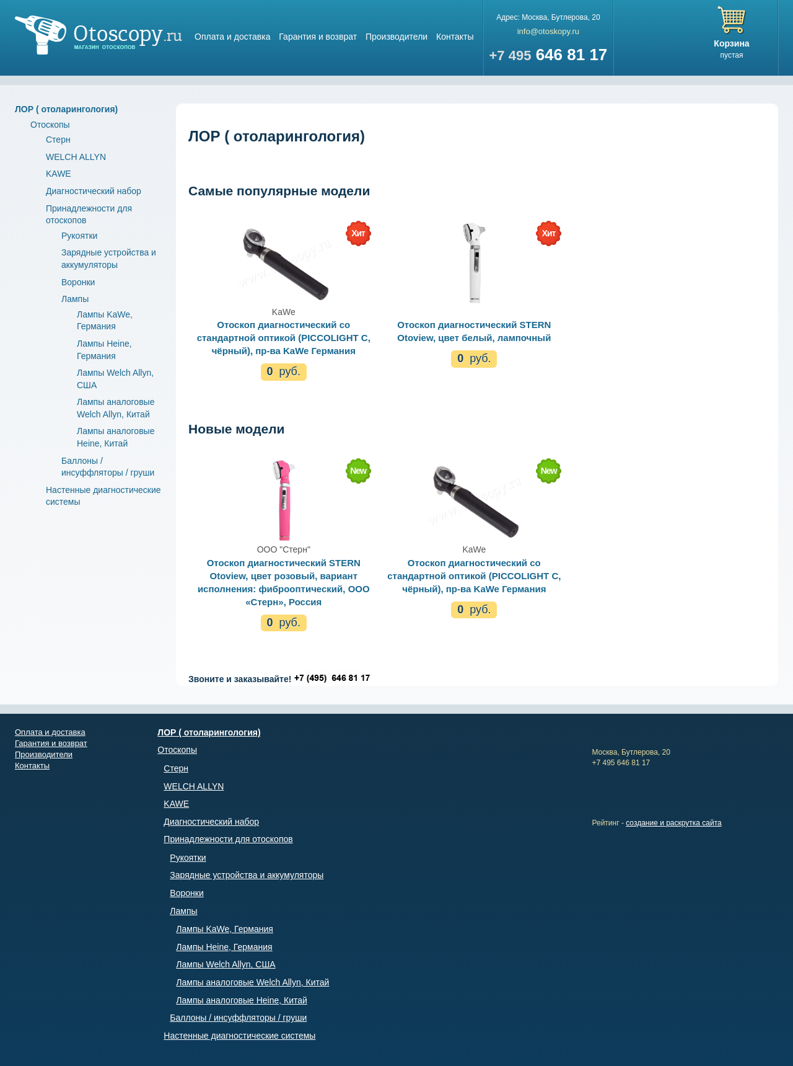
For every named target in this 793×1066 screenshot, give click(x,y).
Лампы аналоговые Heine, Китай (241, 1000)
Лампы (75, 299)
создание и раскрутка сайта (674, 823)
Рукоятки (79, 236)
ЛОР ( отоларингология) (66, 109)
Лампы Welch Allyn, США (225, 964)
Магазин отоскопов (98, 35)
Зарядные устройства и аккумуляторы (246, 875)
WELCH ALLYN (76, 157)
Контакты (454, 37)
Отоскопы (50, 125)
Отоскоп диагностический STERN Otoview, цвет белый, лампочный (474, 331)
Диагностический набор (93, 191)
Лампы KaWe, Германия (224, 929)
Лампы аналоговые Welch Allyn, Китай (252, 982)
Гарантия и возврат (318, 37)
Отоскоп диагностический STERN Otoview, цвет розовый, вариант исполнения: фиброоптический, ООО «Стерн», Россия (284, 582)
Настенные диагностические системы (239, 1036)
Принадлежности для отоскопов (228, 839)
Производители (396, 37)
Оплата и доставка (232, 37)
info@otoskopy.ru (548, 31)
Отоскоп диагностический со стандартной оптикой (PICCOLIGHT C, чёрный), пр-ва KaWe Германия (283, 337)
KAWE (58, 174)
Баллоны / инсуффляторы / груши (238, 1018)
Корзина (731, 43)
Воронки (78, 282)
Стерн (58, 139)
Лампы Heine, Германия (224, 947)
